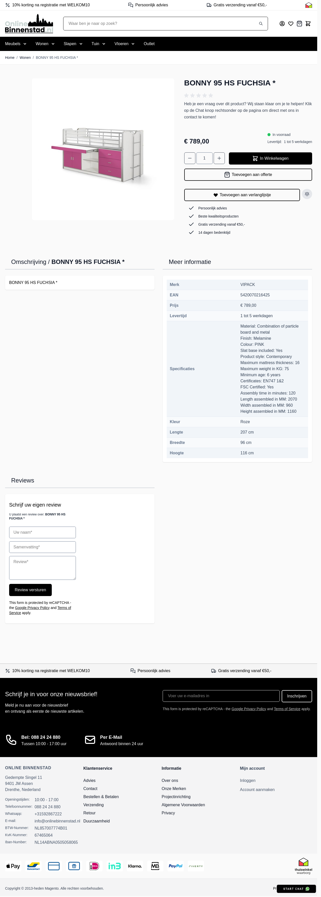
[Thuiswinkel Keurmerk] (308, 5)
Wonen (25, 58)
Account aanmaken (257, 789)
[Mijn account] (282, 24)
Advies (89, 780)
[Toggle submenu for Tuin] (99, 43)
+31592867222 (48, 814)
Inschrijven (297, 696)
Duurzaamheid (96, 821)
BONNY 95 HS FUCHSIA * (57, 58)
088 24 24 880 (47, 807)
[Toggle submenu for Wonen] (45, 43)
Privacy (168, 813)
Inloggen (248, 780)
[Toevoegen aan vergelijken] (307, 194)
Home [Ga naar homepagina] (9, 58)
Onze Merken (174, 788)
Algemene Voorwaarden (183, 805)
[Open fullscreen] (103, 149)
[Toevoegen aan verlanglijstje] (242, 195)
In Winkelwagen (270, 158)
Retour (89, 813)
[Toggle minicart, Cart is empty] (308, 24)
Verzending (93, 805)
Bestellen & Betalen (101, 797)
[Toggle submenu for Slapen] (73, 43)
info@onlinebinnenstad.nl (57, 821)
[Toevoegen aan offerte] (248, 175)
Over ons (170, 780)
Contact (90, 788)
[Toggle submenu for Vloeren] (125, 43)
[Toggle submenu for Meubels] (16, 43)
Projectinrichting (176, 797)
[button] (199, 96)
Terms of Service (287, 709)
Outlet (149, 44)
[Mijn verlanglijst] (291, 24)
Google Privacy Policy (32, 608)
